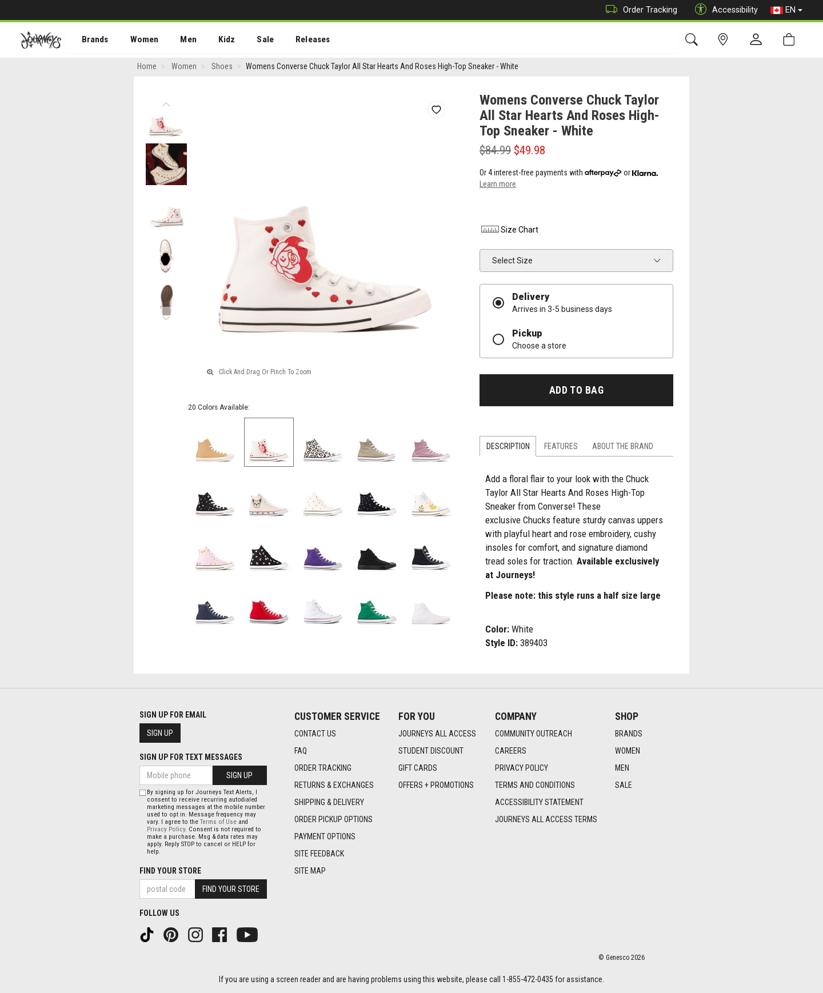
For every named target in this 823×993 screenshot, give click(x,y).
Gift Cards (417, 767)
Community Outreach (533, 733)
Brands (88, 40)
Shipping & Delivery (329, 802)
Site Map (310, 870)
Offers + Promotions (436, 785)
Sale (250, 40)
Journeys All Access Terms (546, 819)
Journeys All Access (437, 733)
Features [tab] (561, 448)
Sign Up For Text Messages (190, 757)
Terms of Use (218, 822)
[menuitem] (89, 40)
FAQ (300, 750)
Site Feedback (319, 853)
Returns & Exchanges (334, 785)
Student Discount (431, 750)
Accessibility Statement (539, 802)
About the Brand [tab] (622, 448)
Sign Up (160, 733)
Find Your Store (170, 870)
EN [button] (786, 10)
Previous (166, 102)
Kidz (214, 40)
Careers (510, 750)
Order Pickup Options (333, 819)
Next (166, 317)
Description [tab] (508, 448)
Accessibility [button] (723, 10)
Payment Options (324, 836)
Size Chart (509, 231)
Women (135, 40)
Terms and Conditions (535, 785)
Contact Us (315, 733)
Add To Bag (576, 392)
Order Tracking (638, 10)
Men (177, 40)
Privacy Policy (521, 767)
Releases (295, 40)
